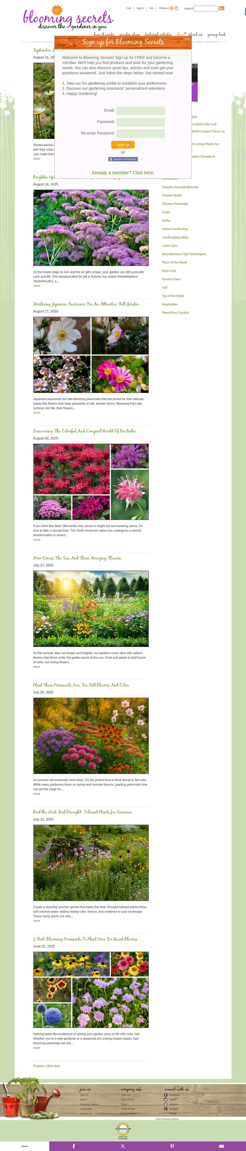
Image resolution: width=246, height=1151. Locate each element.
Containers (170, 178)
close (186, 38)
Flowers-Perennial (175, 203)
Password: (106, 122)
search (188, 8)
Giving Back (86, 1109)
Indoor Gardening (175, 229)
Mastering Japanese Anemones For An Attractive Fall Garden (86, 304)
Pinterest (174, 1104)
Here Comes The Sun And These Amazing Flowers (77, 558)
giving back (217, 34)
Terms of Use (128, 1109)
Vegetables (170, 304)
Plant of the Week (174, 262)
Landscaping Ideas (175, 237)
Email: (109, 110)
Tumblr (173, 1113)
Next (56, 1066)
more (36, 158)
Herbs (166, 220)
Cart (129, 8)
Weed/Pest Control (175, 312)
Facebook (175, 1095)
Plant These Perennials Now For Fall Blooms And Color (81, 685)
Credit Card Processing (123, 1138)
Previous (39, 1066)
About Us (126, 1095)
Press (124, 1104)
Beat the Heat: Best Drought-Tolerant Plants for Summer (82, 812)
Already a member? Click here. (123, 172)
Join (151, 8)
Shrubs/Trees (171, 279)
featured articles (158, 34)
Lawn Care (169, 245)
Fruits (166, 212)
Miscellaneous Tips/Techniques (184, 254)
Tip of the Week (173, 296)
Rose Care (169, 270)
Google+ (174, 1109)
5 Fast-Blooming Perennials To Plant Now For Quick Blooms (85, 939)
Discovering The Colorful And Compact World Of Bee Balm (84, 431)
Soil (164, 287)
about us (195, 34)
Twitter (173, 1099)
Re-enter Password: (98, 133)
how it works (104, 34)
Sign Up (84, 1095)
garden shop (129, 34)
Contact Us (86, 1113)
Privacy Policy (128, 1113)
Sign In (83, 1099)
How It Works (128, 1099)
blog (180, 34)
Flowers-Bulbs (172, 195)
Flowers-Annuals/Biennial (180, 187)
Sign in (140, 8)
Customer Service (89, 1104)
